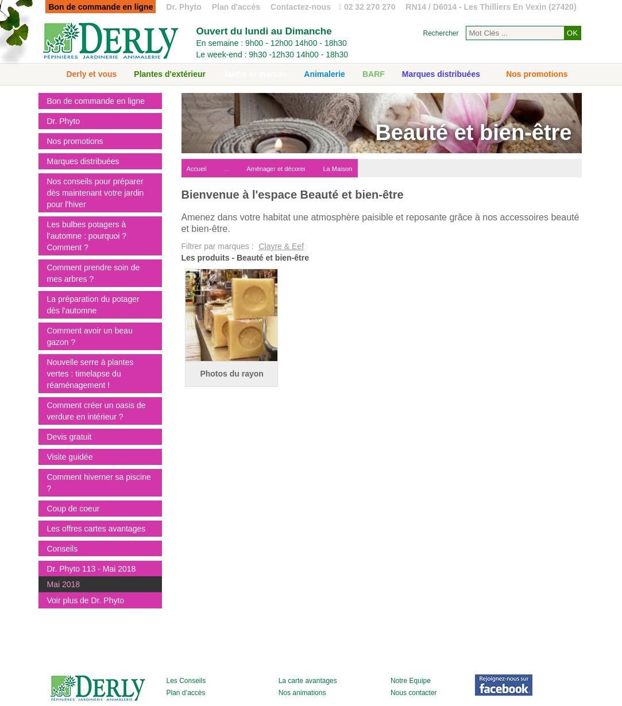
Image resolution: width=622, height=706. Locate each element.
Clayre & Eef (281, 246)
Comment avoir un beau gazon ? (90, 336)
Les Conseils (186, 681)
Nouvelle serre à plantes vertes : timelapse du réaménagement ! (90, 374)
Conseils (62, 548)
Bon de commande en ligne (96, 101)
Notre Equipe (411, 681)
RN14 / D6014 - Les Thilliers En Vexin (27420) (490, 6)
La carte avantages (308, 681)
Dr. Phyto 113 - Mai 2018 (91, 568)
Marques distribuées (441, 74)
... (226, 168)
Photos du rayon (231, 374)
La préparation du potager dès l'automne (93, 304)
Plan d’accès (186, 693)
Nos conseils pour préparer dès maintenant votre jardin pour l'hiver (95, 193)
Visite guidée (70, 456)
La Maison (337, 168)
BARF (373, 74)
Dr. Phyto (183, 6)
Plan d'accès (236, 6)
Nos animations (302, 693)
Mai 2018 (63, 584)
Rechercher (440, 33)
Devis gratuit (69, 436)
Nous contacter (414, 693)
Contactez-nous (301, 6)
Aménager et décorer (276, 168)
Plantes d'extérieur (170, 74)
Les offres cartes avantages (96, 528)
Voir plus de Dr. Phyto (86, 600)
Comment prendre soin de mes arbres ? (93, 273)
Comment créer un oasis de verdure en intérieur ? (96, 411)
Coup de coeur (73, 508)
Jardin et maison (255, 74)
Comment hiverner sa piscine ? (99, 482)
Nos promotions (536, 74)
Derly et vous (91, 74)
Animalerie (324, 74)
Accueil (197, 168)
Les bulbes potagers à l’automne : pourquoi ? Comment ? (87, 236)
